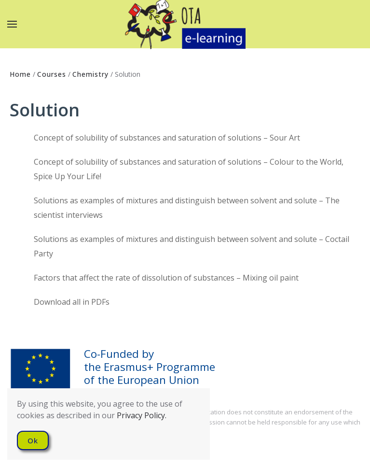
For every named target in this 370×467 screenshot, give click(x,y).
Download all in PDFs (72, 302)
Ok (32, 440)
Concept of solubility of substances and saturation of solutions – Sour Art (167, 137)
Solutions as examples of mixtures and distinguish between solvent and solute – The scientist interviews (187, 207)
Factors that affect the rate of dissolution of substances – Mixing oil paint (166, 277)
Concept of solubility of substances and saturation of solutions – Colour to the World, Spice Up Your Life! (188, 169)
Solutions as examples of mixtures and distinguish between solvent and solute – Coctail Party (191, 246)
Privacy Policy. (141, 415)
